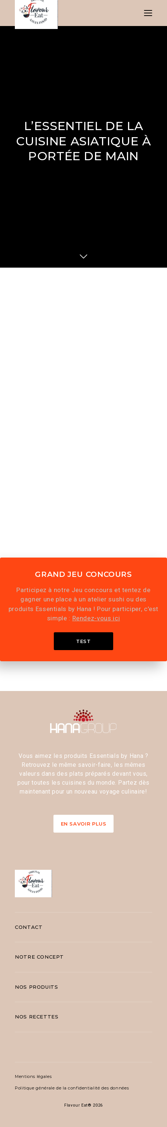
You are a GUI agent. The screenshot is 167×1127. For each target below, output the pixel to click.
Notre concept (39, 957)
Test (83, 641)
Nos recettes (37, 1017)
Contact (28, 927)
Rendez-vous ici (96, 618)
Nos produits (36, 987)
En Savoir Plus (84, 824)
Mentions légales (33, 1076)
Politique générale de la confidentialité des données (72, 1088)
